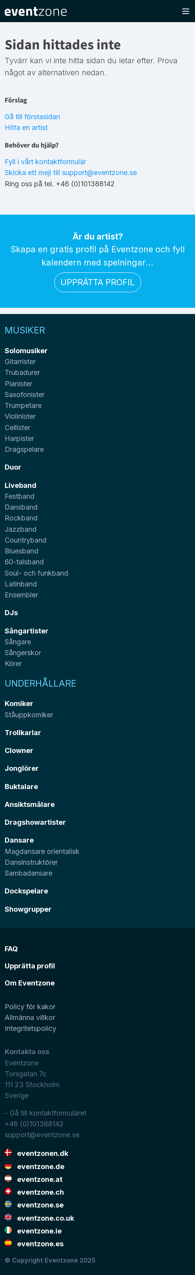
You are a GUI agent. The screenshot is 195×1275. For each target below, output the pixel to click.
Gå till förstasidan (32, 117)
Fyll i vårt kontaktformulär (45, 162)
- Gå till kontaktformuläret (45, 1113)
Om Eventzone (30, 983)
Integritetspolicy (30, 1028)
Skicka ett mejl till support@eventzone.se (71, 172)
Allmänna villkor (30, 1017)
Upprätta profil (97, 282)
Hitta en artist (26, 127)
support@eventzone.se (42, 1135)
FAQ (11, 949)
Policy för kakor (30, 1007)
